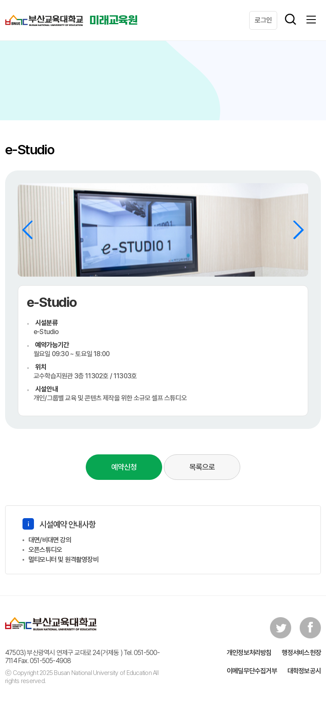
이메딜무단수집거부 (252, 671)
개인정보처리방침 (249, 653)
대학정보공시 (304, 671)
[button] (298, 230)
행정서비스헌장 (301, 653)
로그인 (263, 20)
